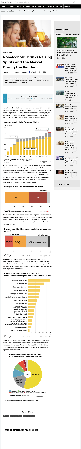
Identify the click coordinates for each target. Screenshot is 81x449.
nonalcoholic (29, 416)
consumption (16, 416)
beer (5, 416)
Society (24, 72)
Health (16, 72)
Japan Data (20, 6)
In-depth (11, 6)
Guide (34, 6)
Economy (7, 72)
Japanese (50, 6)
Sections (59, 6)
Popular (67, 6)
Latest (3, 6)
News (28, 6)
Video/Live (41, 6)
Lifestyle (33, 72)
